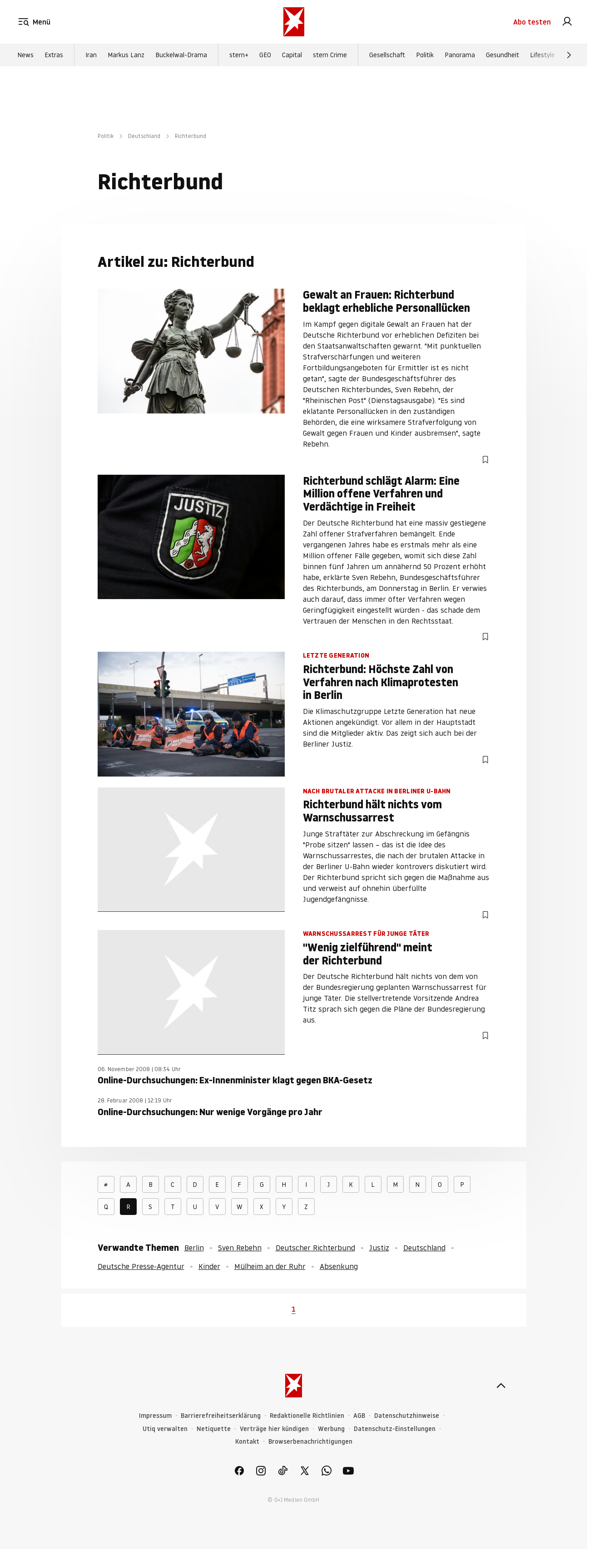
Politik (425, 55)
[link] (567, 22)
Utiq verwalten (165, 1429)
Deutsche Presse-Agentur (141, 1266)
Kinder (209, 1266)
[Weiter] (569, 55)
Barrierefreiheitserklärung (221, 1416)
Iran (91, 55)
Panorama (460, 55)
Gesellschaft (387, 55)
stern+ (238, 55)
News (25, 55)
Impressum (155, 1416)
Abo (532, 22)
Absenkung (339, 1266)
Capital (292, 55)
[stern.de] (293, 21)
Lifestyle (542, 55)
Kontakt (247, 1442)
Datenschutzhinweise (406, 1416)
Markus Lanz (126, 55)
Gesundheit (502, 55)
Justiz (379, 1247)
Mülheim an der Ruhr (270, 1266)
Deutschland (144, 136)
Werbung (331, 1429)
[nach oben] (501, 1385)
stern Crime (330, 55)
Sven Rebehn (240, 1247)
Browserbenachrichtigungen (310, 1442)
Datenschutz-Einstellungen (395, 1429)
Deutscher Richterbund (315, 1247)
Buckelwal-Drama (181, 55)
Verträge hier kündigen (274, 1429)
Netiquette (214, 1429)
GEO (265, 55)
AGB (359, 1416)
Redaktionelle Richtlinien (307, 1416)
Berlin (194, 1247)
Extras (54, 55)
